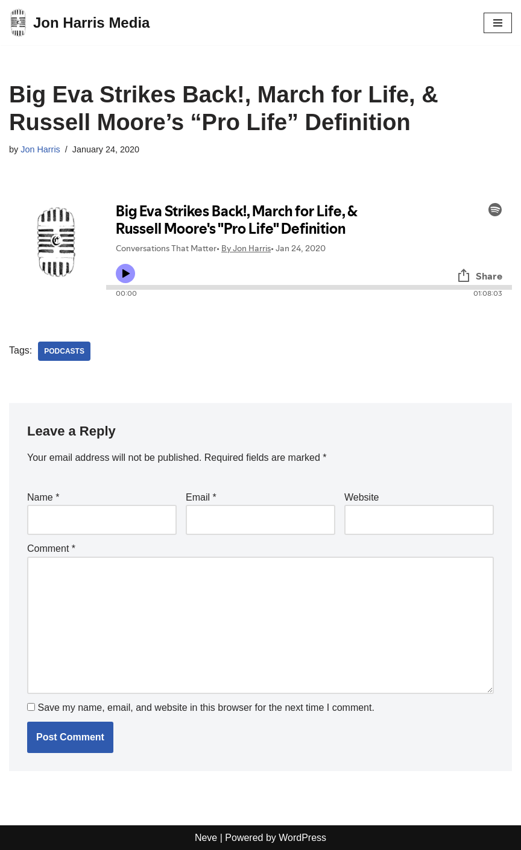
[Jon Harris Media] (79, 22)
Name (43, 497)
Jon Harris (40, 149)
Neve (206, 838)
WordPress (302, 838)
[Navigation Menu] (498, 23)
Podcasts (64, 351)
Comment (51, 548)
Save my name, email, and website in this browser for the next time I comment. (205, 707)
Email (201, 497)
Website (361, 497)
